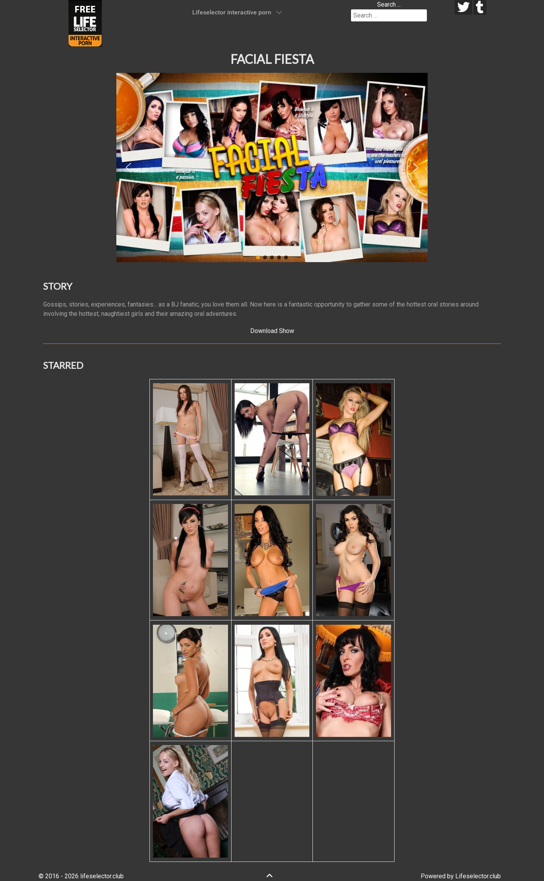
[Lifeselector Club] (85, 22)
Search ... (389, 4)
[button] (128, 167)
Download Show (272, 331)
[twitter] (463, 7)
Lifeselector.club (478, 876)
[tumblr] (480, 7)
